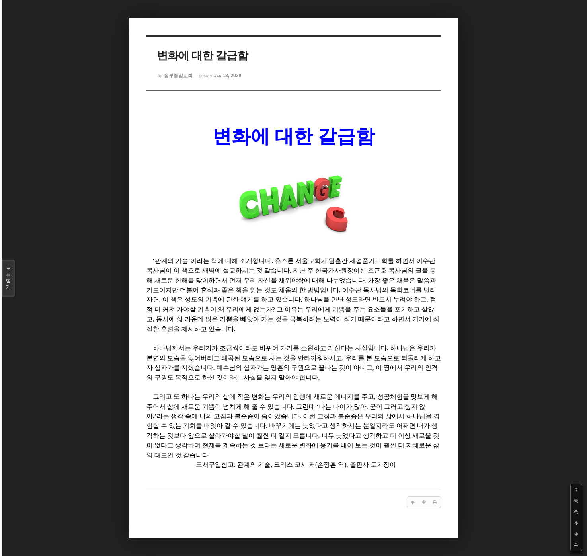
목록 (8, 278)
